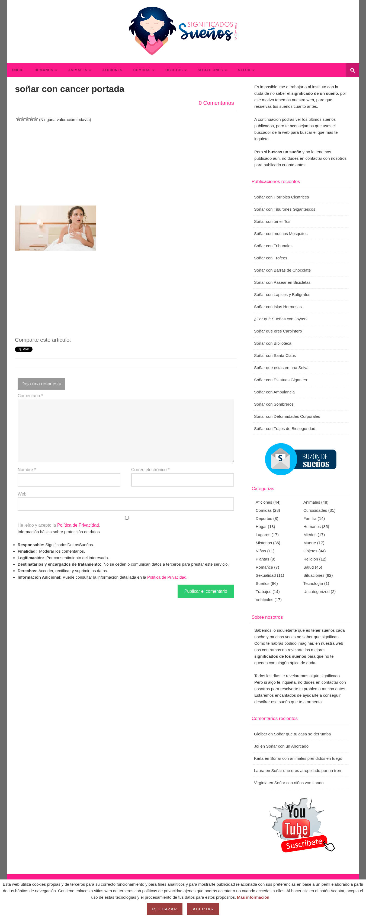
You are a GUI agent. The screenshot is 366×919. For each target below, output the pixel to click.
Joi (256, 746)
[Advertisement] (126, 161)
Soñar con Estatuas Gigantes (280, 379)
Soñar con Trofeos (270, 258)
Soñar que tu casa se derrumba (302, 734)
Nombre (27, 469)
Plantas (262, 559)
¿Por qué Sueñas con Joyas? (280, 319)
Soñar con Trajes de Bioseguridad (284, 428)
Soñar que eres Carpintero (278, 331)
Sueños (262, 583)
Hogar (261, 526)
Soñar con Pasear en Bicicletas (282, 282)
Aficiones (112, 70)
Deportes (264, 518)
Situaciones (210, 70)
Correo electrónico (150, 469)
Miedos (309, 534)
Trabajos (263, 591)
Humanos (44, 70)
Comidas (142, 70)
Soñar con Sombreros (274, 404)
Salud (244, 70)
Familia (309, 518)
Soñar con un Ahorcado (287, 746)
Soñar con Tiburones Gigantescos (284, 209)
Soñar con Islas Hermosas (278, 306)
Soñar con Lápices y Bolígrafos (282, 294)
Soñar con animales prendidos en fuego (306, 758)
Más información (253, 897)
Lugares (263, 534)
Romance (264, 567)
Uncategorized (316, 591)
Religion (310, 559)
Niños (261, 551)
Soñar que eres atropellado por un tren (306, 770)
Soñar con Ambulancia (274, 392)
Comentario (30, 395)
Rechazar (164, 909)
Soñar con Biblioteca (272, 343)
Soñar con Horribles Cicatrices (281, 197)
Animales (78, 70)
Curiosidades (315, 510)
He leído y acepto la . (126, 521)
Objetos (174, 70)
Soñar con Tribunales (273, 245)
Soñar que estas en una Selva (281, 367)
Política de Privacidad (78, 525)
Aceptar (203, 909)
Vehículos (264, 599)
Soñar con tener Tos (272, 221)
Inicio (18, 70)
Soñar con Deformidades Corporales (287, 416)
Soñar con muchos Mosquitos (281, 233)
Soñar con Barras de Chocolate (282, 270)
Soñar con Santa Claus (275, 355)
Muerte (309, 542)
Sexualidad (266, 575)
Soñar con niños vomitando (299, 782)
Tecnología (313, 583)
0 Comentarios (216, 103)
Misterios (264, 542)
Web (22, 494)
